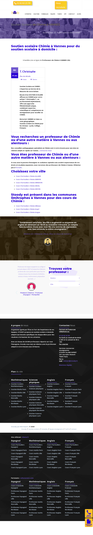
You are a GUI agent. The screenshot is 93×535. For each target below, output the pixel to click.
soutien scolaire (24, 49)
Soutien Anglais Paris (55, 389)
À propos (28, 14)
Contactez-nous (46, 151)
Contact (72, 14)
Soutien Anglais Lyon (55, 407)
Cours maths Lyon (36, 467)
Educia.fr (25, 437)
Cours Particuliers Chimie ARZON (28, 189)
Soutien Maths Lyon (18, 407)
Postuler (18, 167)
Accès (79, 14)
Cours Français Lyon (72, 467)
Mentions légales (65, 365)
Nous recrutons (60, 5)
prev (17, 292)
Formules (44, 14)
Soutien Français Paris (73, 389)
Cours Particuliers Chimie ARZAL (28, 186)
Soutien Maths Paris (18, 389)
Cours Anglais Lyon (54, 467)
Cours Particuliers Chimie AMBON (28, 179)
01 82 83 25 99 (22, 3)
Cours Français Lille (72, 453)
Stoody (23, 429)
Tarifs (59, 14)
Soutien (36, 14)
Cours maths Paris (36, 450)
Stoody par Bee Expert (19, 427)
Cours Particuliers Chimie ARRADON (29, 183)
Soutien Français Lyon (73, 407)
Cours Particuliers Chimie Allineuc (28, 206)
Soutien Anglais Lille (54, 393)
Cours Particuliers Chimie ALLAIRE (28, 176)
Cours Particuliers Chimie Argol (27, 209)
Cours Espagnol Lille (18, 453)
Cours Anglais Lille (54, 453)
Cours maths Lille (35, 453)
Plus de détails (25, 76)
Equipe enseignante (56, 429)
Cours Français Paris (72, 450)
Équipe (53, 14)
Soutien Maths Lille (18, 393)
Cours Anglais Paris (54, 450)
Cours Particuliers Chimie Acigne (28, 212)
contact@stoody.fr (70, 361)
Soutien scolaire (33, 429)
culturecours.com (26, 478)
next (40, 292)
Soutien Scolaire (21, 24)
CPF (65, 14)
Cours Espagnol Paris (19, 450)
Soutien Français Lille (73, 393)
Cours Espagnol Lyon (19, 467)
